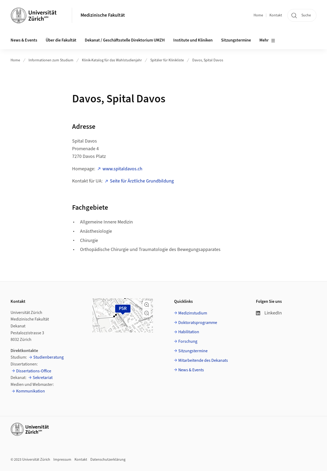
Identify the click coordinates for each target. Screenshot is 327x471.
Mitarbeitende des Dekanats (203, 360)
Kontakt (275, 15)
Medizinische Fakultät (103, 15)
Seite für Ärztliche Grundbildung (142, 181)
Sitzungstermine (236, 40)
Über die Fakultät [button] (61, 40)
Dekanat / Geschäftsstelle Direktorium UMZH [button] (125, 40)
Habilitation (188, 332)
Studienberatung (48, 357)
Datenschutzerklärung (107, 459)
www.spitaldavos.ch (122, 169)
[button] (146, 304)
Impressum (62, 459)
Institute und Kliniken (193, 40)
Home (258, 15)
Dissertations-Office (33, 371)
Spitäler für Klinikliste (167, 60)
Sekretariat (43, 378)
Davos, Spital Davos (207, 60)
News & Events (191, 370)
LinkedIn (269, 313)
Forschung (187, 341)
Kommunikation (30, 391)
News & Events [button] (24, 40)
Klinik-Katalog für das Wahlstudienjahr (112, 60)
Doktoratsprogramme (197, 323)
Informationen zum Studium (51, 60)
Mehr (267, 40)
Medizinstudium (192, 313)
